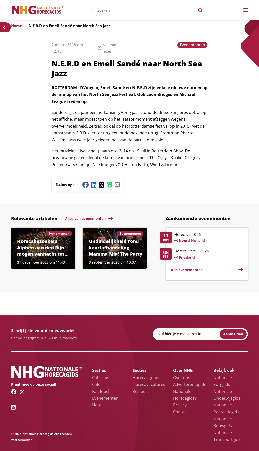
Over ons (181, 377)
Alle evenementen (187, 269)
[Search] (200, 10)
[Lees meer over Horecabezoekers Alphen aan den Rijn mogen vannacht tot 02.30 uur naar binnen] (43, 248)
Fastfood (100, 391)
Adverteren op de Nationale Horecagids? (189, 391)
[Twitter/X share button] (101, 185)
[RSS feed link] (13, 407)
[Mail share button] (117, 185)
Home (16, 25)
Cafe (96, 384)
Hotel (97, 405)
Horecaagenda (147, 377)
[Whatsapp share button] (109, 185)
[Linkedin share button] (93, 185)
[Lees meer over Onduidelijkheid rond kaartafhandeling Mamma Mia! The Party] (115, 248)
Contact (180, 412)
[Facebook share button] (85, 185)
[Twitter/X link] (22, 391)
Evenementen (192, 44)
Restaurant (143, 391)
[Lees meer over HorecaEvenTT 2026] (201, 254)
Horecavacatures (149, 384)
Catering (100, 377)
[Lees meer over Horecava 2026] (201, 238)
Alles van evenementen (85, 218)
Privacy (180, 405)
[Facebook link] (13, 391)
